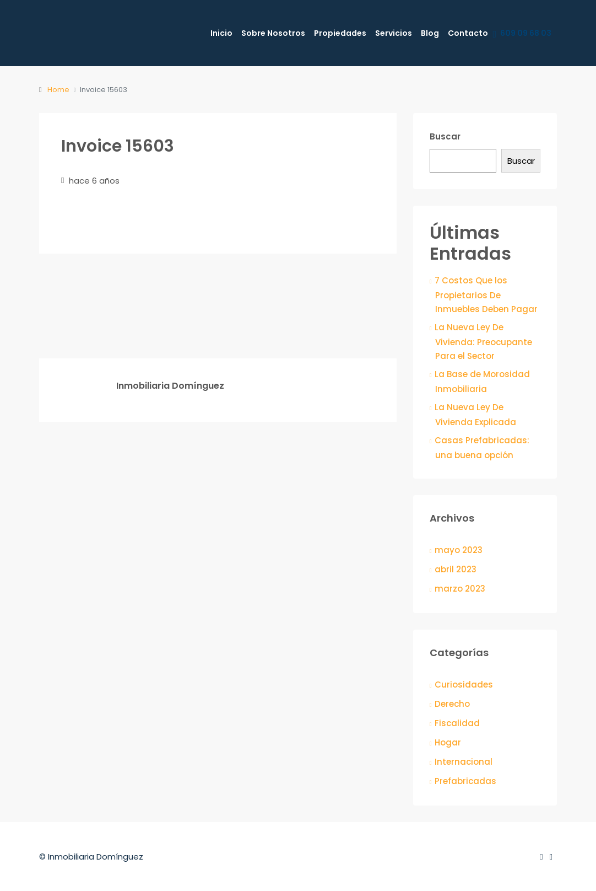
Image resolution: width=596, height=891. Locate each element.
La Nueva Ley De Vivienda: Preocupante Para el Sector (483, 341)
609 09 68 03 (521, 34)
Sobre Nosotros (273, 33)
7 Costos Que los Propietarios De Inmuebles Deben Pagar (486, 295)
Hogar (448, 742)
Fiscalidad (457, 723)
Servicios (393, 33)
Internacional (463, 761)
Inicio (221, 33)
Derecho (452, 704)
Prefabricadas (465, 781)
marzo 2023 (460, 588)
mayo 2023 (459, 550)
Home (58, 89)
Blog (430, 33)
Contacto (468, 33)
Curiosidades (464, 684)
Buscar (445, 136)
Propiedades (340, 33)
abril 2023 (455, 569)
